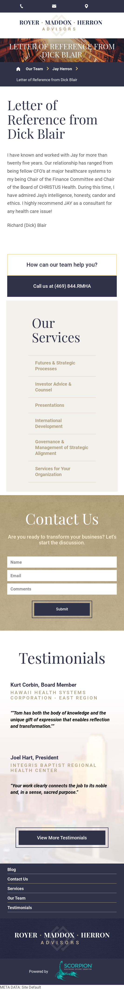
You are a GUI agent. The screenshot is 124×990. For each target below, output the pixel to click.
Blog (11, 869)
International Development (49, 423)
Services (15, 888)
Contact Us (17, 879)
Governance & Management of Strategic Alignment (61, 447)
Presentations (49, 405)
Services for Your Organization (52, 471)
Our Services (56, 330)
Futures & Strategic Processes (55, 365)
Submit (62, 609)
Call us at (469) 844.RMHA (62, 286)
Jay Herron (62, 68)
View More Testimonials (62, 838)
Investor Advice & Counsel (53, 387)
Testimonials (19, 907)
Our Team (34, 68)
